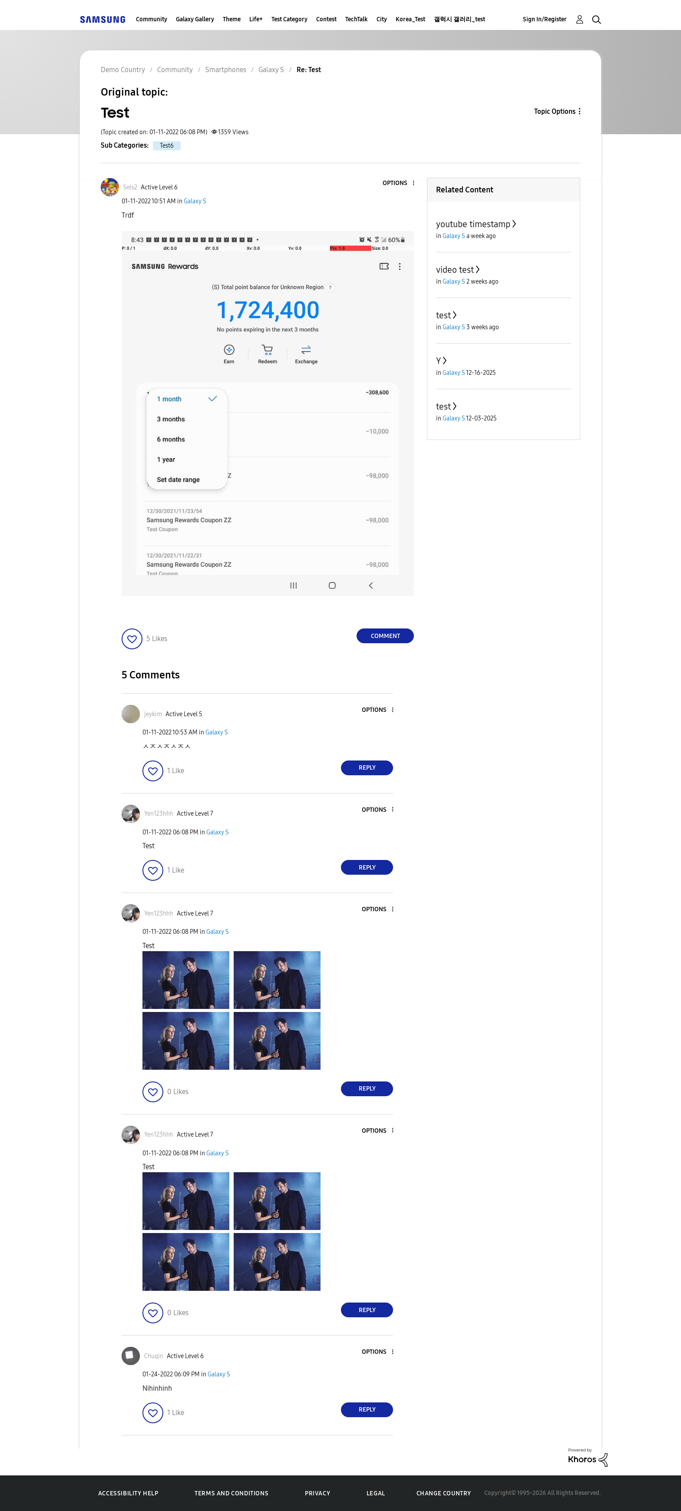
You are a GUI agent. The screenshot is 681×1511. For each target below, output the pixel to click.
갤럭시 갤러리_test (459, 19)
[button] (399, 183)
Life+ (256, 19)
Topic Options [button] (554, 111)
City (382, 19)
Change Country (444, 1493)
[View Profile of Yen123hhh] (158, 813)
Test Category (289, 19)
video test (455, 270)
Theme (232, 19)
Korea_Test (410, 19)
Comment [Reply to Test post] (385, 636)
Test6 (167, 145)
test (443, 315)
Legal (376, 1493)
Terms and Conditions (231, 1493)
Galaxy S (195, 201)
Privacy (317, 1493)
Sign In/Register (545, 19)
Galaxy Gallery (195, 19)
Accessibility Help (128, 1493)
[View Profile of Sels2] (130, 187)
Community (151, 19)
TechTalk (356, 19)
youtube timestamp (473, 224)
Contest (326, 19)
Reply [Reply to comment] (367, 767)
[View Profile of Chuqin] (153, 1356)
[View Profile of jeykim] (153, 714)
